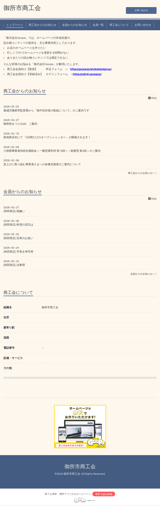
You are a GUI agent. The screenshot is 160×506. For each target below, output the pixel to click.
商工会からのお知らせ (42, 25)
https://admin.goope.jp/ (87, 74)
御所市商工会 (22, 8)
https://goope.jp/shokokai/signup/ (91, 69)
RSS (152, 98)
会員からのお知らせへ (143, 274)
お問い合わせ (141, 9)
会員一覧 (98, 25)
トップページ (14, 25)
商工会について (119, 25)
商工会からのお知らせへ (142, 173)
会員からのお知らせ (74, 25)
